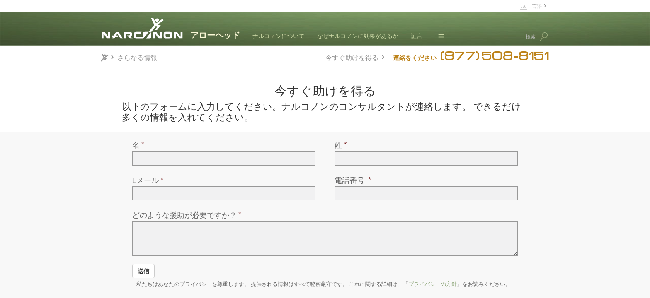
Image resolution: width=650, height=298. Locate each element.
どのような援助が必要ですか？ (184, 215)
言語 (537, 5)
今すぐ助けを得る (351, 56)
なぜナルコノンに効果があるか (357, 36)
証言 (416, 36)
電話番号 (350, 180)
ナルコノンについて (278, 36)
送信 (143, 271)
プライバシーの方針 (432, 284)
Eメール (145, 180)
